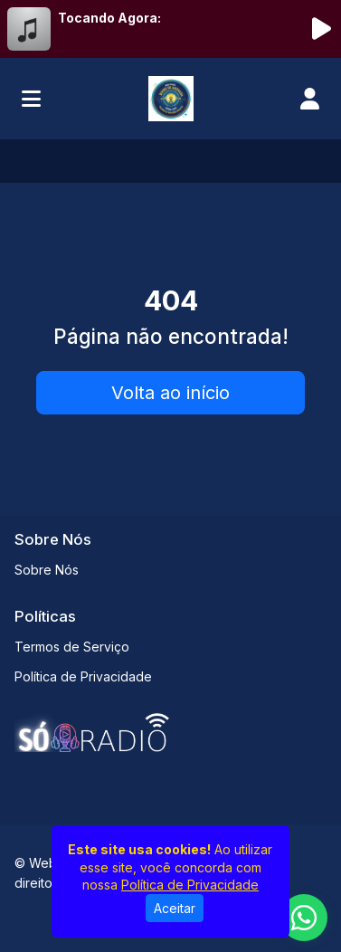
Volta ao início (170, 393)
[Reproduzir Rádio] (321, 29)
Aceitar (174, 908)
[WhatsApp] (303, 917)
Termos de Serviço (71, 646)
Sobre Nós (46, 569)
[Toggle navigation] (31, 98)
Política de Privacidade (83, 676)
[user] (309, 98)
